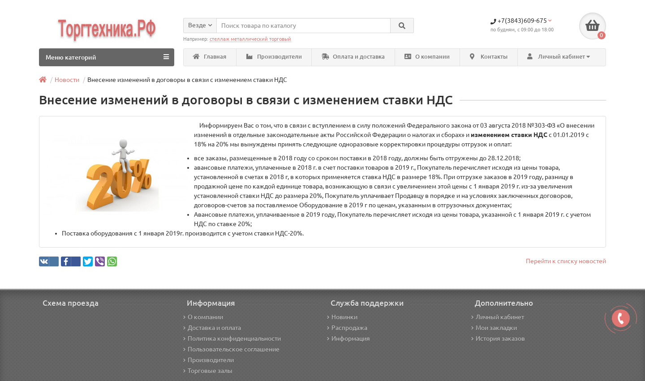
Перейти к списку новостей (566, 261)
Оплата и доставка (353, 56)
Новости (67, 79)
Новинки (342, 317)
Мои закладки (494, 327)
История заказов (498, 338)
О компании (427, 56)
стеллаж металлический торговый (250, 39)
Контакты (488, 56)
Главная (209, 56)
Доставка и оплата (212, 327)
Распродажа (347, 327)
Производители (274, 56)
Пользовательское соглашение (231, 349)
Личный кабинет (497, 317)
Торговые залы (207, 370)
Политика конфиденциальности (232, 338)
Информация (348, 338)
